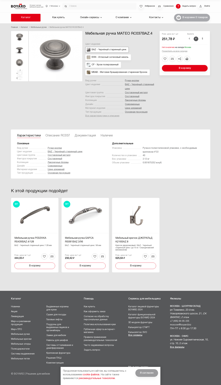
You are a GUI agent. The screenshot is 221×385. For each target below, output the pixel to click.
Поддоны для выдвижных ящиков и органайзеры (57, 328)
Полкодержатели (20, 349)
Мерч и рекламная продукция (21, 323)
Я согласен (146, 373)
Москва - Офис (179, 336)
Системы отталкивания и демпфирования (59, 346)
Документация (85, 135)
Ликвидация (17, 317)
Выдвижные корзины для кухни (57, 308)
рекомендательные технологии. (97, 378)
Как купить (58, 17)
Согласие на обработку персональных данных (96, 318)
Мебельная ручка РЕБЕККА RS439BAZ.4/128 (30, 240)
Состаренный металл (136, 93)
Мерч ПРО (16, 329)
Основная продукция (136, 112)
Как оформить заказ (94, 312)
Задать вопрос (92, 350)
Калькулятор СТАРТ (139, 327)
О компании (124, 17)
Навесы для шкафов (57, 340)
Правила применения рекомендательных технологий (100, 338)
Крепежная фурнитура (58, 353)
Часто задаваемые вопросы (99, 345)
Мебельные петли (20, 359)
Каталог (26, 17)
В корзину (185, 68)
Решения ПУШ (53, 358)
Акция (14, 312)
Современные (132, 104)
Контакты (156, 17)
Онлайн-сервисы (91, 17)
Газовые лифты (54, 320)
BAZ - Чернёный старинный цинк (65, 152)
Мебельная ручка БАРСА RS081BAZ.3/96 (79, 240)
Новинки (15, 307)
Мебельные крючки (21, 339)
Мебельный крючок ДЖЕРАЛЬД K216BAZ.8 (134, 240)
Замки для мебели (56, 335)
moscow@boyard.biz (180, 325)
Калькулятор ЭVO (137, 332)
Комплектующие (55, 363)
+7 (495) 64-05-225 (179, 321)
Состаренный (132, 97)
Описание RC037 (57, 135)
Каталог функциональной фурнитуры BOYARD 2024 (141, 316)
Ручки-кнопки (132, 81)
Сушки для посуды (56, 315)
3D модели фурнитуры (140, 323)
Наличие (107, 135)
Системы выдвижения (23, 354)
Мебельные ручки (20, 334)
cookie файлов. (91, 375)
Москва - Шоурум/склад (185, 306)
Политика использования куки (100, 325)
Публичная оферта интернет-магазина (99, 331)
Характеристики (29, 135)
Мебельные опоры (21, 344)
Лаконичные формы (135, 100)
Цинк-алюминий (133, 108)
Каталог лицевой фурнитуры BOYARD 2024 (143, 308)
